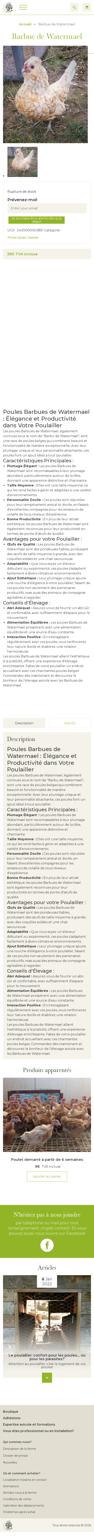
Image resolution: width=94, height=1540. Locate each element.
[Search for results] (74, 7)
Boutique (10, 1412)
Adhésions (11, 1418)
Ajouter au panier (47, 1176)
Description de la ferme (19, 1449)
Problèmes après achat (19, 1512)
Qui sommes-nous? (17, 1442)
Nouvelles (10, 1462)
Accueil (25, 24)
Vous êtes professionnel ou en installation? (38, 1431)
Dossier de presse (15, 1455)
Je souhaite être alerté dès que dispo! (36, 220)
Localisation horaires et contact (25, 1480)
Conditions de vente (17, 1499)
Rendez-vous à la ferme (20, 1492)
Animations (11, 1486)
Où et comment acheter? (21, 1473)
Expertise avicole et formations (29, 1424)
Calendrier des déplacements (23, 1505)
